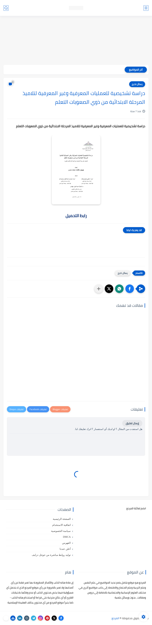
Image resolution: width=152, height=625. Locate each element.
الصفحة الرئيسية (62, 519)
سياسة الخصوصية (61, 531)
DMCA (67, 536)
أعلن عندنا (65, 549)
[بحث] (6, 8)
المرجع (115, 618)
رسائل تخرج (137, 84)
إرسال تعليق (132, 423)
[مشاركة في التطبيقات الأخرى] (98, 288)
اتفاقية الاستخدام (61, 525)
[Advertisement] (76, 40)
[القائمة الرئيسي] (146, 8)
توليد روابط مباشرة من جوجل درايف (51, 555)
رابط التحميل (76, 216)
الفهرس (66, 542)
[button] (129, 288)
